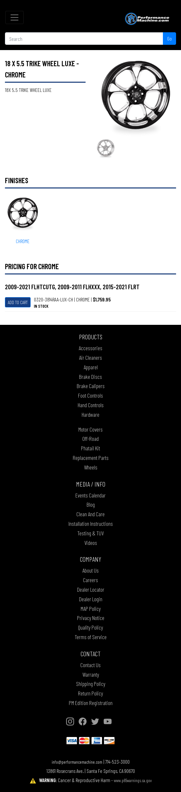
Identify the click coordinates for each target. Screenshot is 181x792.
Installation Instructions (90, 523)
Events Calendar (90, 495)
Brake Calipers (91, 385)
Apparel (91, 367)
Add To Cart (18, 302)
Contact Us (90, 665)
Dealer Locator (90, 589)
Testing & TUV (90, 533)
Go (169, 38)
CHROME (23, 241)
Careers (90, 580)
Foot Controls (90, 395)
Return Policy (90, 693)
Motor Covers (90, 429)
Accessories (90, 348)
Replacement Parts (91, 457)
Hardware (90, 414)
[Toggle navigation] (14, 17)
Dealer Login (90, 599)
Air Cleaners (90, 357)
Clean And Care (90, 514)
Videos (90, 542)
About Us (90, 570)
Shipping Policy (90, 683)
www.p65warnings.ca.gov (133, 780)
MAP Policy (91, 608)
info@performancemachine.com (77, 762)
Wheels (90, 467)
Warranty (90, 674)
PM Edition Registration (91, 702)
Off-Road (90, 438)
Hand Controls (91, 405)
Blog (91, 504)
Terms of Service (91, 637)
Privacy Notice (90, 617)
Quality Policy (90, 627)
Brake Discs (90, 376)
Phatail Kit (90, 448)
